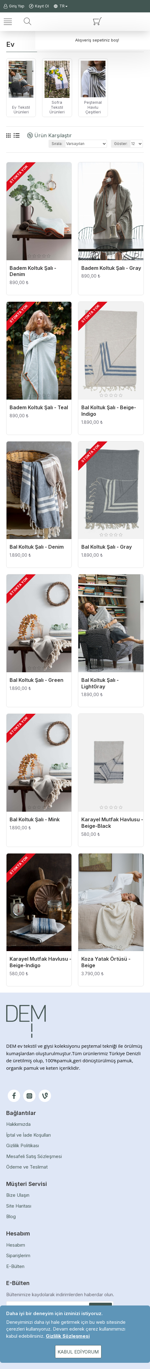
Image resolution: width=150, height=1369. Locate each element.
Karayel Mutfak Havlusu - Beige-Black (112, 822)
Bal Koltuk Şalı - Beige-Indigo (108, 410)
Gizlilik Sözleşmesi (68, 1336)
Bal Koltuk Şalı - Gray (106, 547)
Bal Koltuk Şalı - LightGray (100, 683)
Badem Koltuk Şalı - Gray (111, 268)
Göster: (120, 143)
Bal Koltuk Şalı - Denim (37, 547)
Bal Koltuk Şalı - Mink (35, 819)
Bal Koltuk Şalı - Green (36, 680)
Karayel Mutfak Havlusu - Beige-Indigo (40, 962)
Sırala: (57, 143)
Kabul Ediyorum (78, 1352)
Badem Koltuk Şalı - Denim (33, 271)
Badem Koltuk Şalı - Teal (39, 407)
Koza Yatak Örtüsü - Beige (106, 962)
